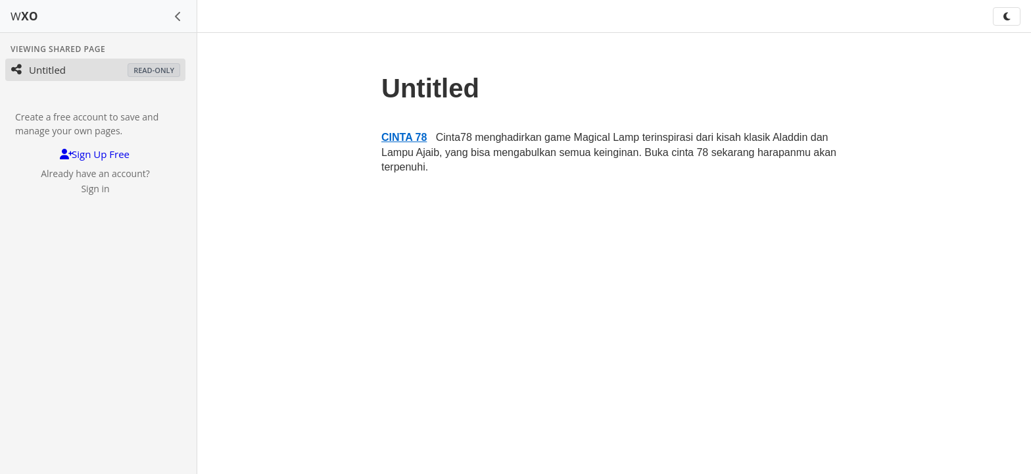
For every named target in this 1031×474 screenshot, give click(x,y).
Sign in (95, 188)
